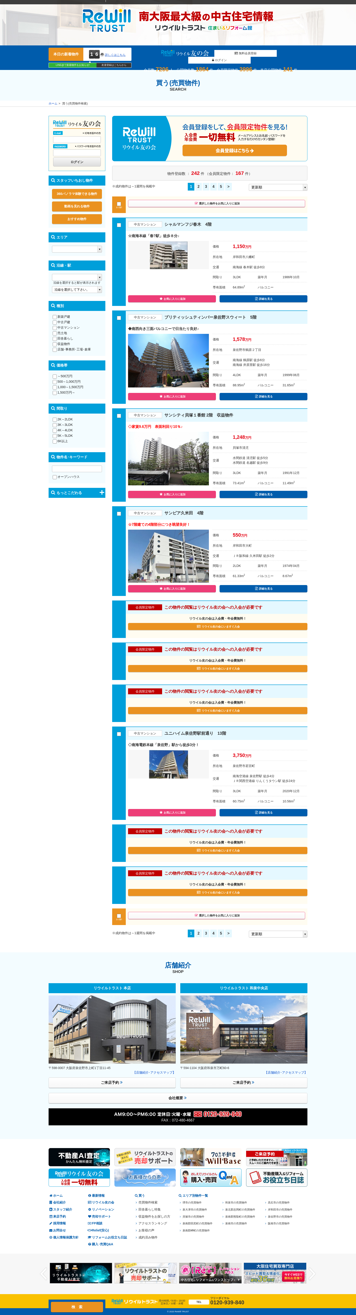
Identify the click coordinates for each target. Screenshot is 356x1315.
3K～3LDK (63, 425)
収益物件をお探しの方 (154, 1216)
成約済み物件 (148, 1237)
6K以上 (60, 441)
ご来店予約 (112, 1082)
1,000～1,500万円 (68, 387)
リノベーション (100, 1209)
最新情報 (96, 1195)
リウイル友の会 (100, 1202)
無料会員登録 (224, 53)
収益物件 (61, 344)
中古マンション (66, 327)
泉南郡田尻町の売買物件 (200, 1223)
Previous (44, 1274)
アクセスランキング (152, 1223)
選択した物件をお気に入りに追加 (217, 205)
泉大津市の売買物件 (197, 1209)
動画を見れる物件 (77, 206)
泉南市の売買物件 (238, 1223)
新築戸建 (61, 316)
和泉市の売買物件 (238, 1202)
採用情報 (57, 1223)
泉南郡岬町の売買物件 (198, 1230)
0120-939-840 (216, 1301)
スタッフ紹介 (60, 1209)
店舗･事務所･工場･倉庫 (72, 349)
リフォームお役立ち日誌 (107, 1237)
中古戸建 (61, 322)
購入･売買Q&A (100, 1244)
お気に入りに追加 (173, 300)
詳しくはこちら (115, 55)
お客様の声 (146, 1230)
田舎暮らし (63, 338)
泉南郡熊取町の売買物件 (242, 1216)
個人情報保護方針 (64, 1237)
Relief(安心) (98, 1230)
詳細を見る (263, 300)
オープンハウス (66, 477)
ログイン (267, 53)
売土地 (60, 333)
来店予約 (57, 1216)
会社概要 (177, 1098)
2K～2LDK (63, 419)
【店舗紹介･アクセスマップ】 (154, 1072)
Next (312, 1274)
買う (139, 1195)
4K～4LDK (63, 430)
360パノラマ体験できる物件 (77, 194)
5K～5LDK (63, 435)
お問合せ (57, 1230)
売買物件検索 (148, 1202)
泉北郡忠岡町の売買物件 (242, 1209)
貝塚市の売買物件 (195, 1216)
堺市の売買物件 (194, 1202)
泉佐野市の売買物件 (282, 1216)
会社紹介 (57, 1202)
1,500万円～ (64, 392)
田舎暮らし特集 (149, 1209)
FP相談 (94, 1223)
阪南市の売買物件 (280, 1223)
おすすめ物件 (77, 219)
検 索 (77, 1307)
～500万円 (62, 376)
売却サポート (99, 1216)
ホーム (53, 103)
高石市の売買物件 (280, 1202)
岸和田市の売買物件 (282, 1209)
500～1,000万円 (67, 381)
